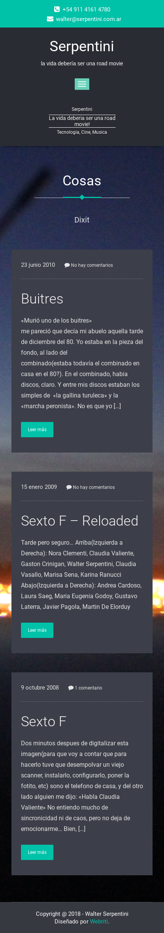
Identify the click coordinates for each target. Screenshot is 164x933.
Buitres (42, 299)
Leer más (37, 429)
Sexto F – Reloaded (79, 521)
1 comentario (85, 688)
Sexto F (43, 722)
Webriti (99, 921)
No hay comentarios (88, 265)
